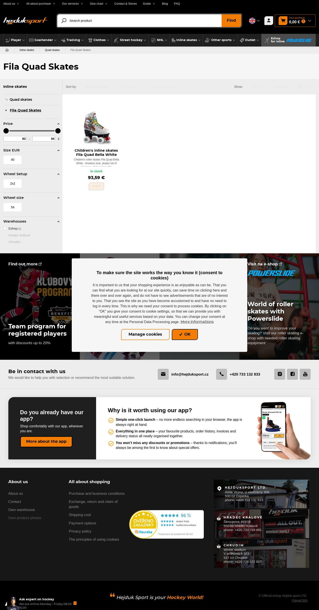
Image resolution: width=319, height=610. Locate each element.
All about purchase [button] (38, 3)
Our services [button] (70, 3)
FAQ (177, 3)
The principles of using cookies (94, 540)
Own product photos (24, 519)
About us (15, 494)
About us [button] (9, 3)
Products (280, 86)
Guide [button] (147, 3)
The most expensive (163, 86)
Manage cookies (145, 334)
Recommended (97, 86)
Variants (257, 86)
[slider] (6, 131)
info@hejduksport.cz (181, 374)
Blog (165, 3)
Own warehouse (21, 511)
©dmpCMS (299, 596)
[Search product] (151, 20)
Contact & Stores (125, 3)
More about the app (46, 442)
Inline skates (27, 50)
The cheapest (128, 86)
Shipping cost (80, 516)
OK (184, 334)
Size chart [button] (96, 3)
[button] (15, 40)
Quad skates (52, 50)
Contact (14, 502)
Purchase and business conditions (97, 494)
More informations (197, 322)
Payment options (82, 524)
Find (231, 21)
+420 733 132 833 (237, 374)
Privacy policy (80, 532)
